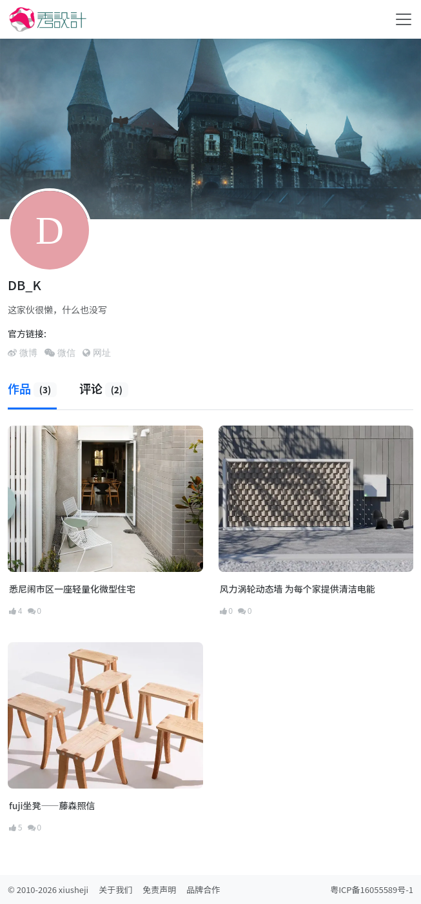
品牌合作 (203, 889)
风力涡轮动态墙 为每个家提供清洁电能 (297, 588)
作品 (32, 388)
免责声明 (159, 889)
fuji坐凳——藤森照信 (52, 805)
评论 (103, 388)
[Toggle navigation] (403, 19)
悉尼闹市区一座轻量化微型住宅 (72, 588)
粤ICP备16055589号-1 (371, 889)
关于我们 (115, 889)
